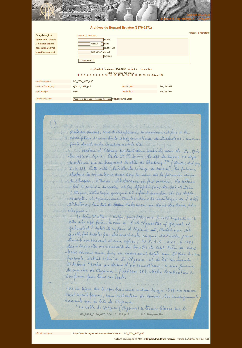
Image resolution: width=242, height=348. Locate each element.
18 (140, 77)
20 (148, 77)
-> (132, 71)
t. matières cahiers (45, 44)
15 (127, 77)
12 (115, 77)
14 (123, 77)
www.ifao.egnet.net (45, 52)
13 (119, 77)
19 (144, 77)
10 (106, 77)
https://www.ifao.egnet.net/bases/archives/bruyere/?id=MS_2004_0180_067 (108, 335)
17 (136, 77)
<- (96, 71)
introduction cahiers (46, 39)
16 (132, 77)
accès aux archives (45, 48)
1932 (83, 88)
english (48, 35)
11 (110, 77)
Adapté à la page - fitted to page (92, 101)
